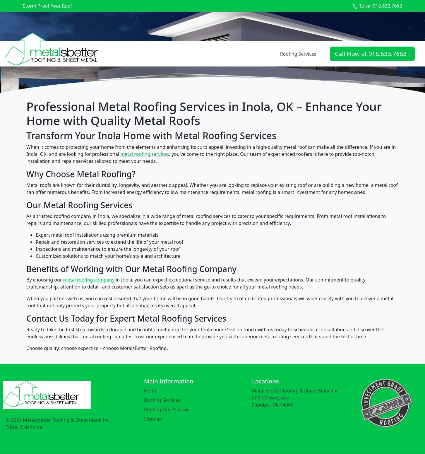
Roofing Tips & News (166, 409)
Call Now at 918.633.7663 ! (372, 54)
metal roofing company (88, 280)
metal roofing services (144, 154)
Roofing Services (298, 54)
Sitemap (153, 419)
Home (150, 391)
